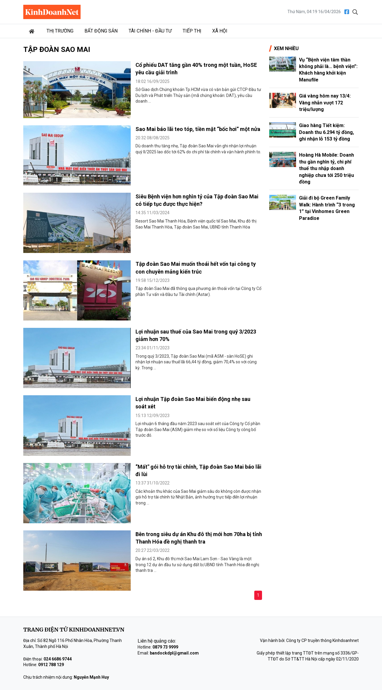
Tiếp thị (192, 31)
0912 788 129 (51, 664)
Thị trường (60, 31)
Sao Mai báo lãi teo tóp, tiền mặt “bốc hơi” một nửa (197, 129)
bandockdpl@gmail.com (174, 653)
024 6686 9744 (58, 659)
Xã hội (219, 31)
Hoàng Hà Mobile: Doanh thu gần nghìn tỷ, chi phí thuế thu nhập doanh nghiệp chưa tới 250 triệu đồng (326, 168)
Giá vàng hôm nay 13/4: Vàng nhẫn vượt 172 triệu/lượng (325, 102)
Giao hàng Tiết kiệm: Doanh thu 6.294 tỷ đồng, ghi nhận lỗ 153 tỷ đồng (326, 132)
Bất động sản (101, 31)
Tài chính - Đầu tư (150, 31)
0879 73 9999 (165, 647)
